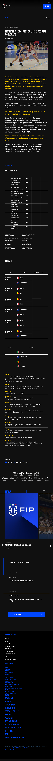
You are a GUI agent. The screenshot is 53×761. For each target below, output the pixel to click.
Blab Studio (13, 749)
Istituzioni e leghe (10, 654)
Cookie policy (15, 747)
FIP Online (9, 731)
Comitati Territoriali (10, 659)
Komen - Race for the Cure (11, 693)
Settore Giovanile (9, 672)
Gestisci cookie (29, 747)
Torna (48, 18)
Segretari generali (10, 646)
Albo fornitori (8, 681)
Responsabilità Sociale (10, 679)
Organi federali (9, 651)
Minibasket (7, 674)
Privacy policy (22, 747)
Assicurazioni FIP (9, 683)
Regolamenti (10, 708)
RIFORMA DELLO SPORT (9, 691)
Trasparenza (10, 705)
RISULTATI (49, 2)
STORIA (7, 641)
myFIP (7, 734)
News (6, 667)
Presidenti (8, 644)
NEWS (6, 18)
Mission (7, 638)
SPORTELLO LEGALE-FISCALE (11, 676)
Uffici (6, 656)
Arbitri (7, 671)
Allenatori (7, 669)
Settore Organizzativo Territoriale (13, 688)
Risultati (8, 701)
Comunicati (9, 698)
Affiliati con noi (9, 686)
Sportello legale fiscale (14, 737)
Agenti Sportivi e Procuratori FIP (12, 684)
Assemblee (8, 649)
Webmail (7, 690)
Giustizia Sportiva (9, 678)
